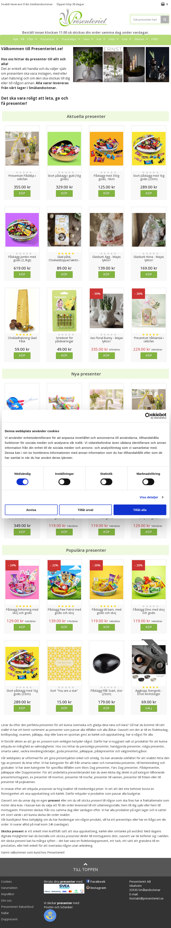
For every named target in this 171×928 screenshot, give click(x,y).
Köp (22, 193)
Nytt (15, 39)
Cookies (6, 881)
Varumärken (9, 888)
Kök (101, 39)
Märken (142, 39)
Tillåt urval (85, 509)
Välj (148, 708)
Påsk (32, 39)
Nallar (5, 913)
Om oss (6, 900)
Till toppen (85, 867)
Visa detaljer (149, 497)
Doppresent (9, 919)
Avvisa (31, 509)
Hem (89, 39)
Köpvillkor (7, 894)
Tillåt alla (139, 509)
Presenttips (71, 39)
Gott (127, 39)
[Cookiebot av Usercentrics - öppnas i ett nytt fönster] (148, 416)
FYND (154, 39)
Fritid (114, 39)
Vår (23, 39)
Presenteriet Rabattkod (17, 907)
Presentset (50, 39)
